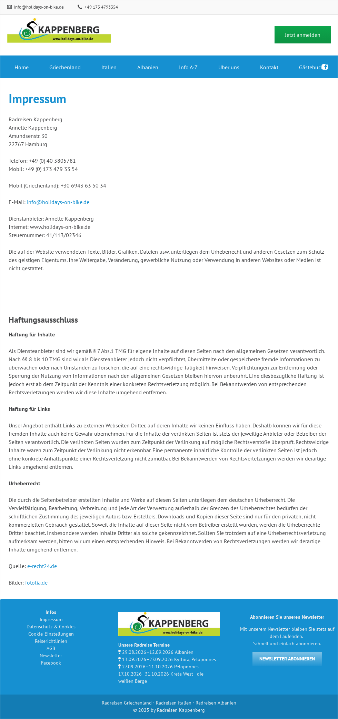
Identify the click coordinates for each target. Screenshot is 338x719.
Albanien (147, 67)
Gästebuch (311, 67)
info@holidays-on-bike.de (38, 7)
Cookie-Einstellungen (51, 634)
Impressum (51, 619)
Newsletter (51, 655)
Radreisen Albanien (216, 703)
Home (21, 67)
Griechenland (65, 67)
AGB (51, 648)
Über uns (228, 67)
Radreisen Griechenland (127, 703)
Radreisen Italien (173, 703)
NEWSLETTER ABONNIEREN (287, 659)
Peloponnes (186, 667)
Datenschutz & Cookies (51, 627)
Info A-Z (188, 67)
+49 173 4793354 (100, 7)
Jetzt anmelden (302, 34)
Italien (109, 67)
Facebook (51, 663)
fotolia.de (36, 582)
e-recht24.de (42, 566)
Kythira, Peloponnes (195, 659)
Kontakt (269, 67)
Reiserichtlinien (51, 641)
